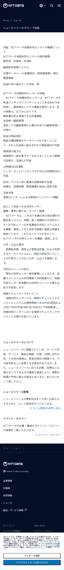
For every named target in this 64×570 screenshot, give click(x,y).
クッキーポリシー (38, 547)
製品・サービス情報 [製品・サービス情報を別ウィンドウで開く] (13, 510)
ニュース (17, 20)
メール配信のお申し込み (47, 408)
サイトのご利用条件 (12, 531)
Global (17, 471)
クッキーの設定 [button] (53, 546)
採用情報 (7, 495)
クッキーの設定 (32, 555)
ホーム (6, 20)
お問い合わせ (39, 525)
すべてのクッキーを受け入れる (32, 562)
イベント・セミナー (49, 435)
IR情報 (6, 488)
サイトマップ (9, 525)
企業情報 (7, 480)
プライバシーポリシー (43, 531)
